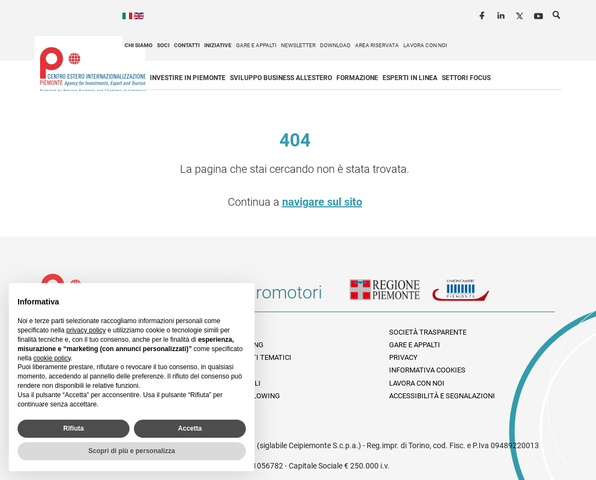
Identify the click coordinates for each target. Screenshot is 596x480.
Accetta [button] (189, 428)
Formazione (357, 78)
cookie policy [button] (52, 358)
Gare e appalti (256, 45)
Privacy (403, 357)
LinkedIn (502, 14)
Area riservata (377, 45)
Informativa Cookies (427, 370)
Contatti (187, 45)
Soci (163, 45)
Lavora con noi (425, 45)
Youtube (539, 14)
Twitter (520, 14)
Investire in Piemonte (188, 78)
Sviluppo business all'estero (281, 78)
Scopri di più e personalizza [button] (131, 451)
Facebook (483, 14)
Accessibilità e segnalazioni (442, 396)
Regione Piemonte (391, 296)
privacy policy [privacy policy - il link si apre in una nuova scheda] (86, 330)
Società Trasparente (427, 332)
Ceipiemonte (92, 69)
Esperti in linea (410, 78)
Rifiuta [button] (73, 428)
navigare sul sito (322, 201)
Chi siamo (139, 45)
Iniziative (218, 45)
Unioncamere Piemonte (473, 296)
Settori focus (466, 78)
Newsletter (298, 45)
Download (335, 45)
